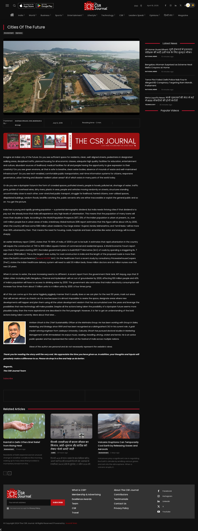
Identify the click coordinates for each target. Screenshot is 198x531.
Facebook (167, 491)
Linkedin (166, 501)
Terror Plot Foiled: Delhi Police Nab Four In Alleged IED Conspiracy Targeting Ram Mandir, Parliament (168, 82)
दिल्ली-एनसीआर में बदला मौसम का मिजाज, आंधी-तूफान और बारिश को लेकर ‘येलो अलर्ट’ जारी (70, 446)
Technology (150, 105)
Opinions (19, 33)
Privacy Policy (35, 508)
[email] (29, 502)
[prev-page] (5, 473)
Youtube (166, 511)
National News (151, 56)
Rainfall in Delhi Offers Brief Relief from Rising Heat (21, 444)
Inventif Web (71, 523)
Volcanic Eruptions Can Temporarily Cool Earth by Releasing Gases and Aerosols (118, 446)
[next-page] (9, 473)
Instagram (167, 496)
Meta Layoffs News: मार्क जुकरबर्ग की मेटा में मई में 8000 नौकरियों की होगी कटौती (169, 99)
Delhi (53, 453)
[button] (14, 5)
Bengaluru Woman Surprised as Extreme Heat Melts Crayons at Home (168, 66)
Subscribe (8, 378)
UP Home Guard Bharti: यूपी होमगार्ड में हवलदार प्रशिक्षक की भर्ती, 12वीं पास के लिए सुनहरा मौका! (168, 51)
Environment (8, 33)
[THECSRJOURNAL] (96, 5)
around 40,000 (43, 258)
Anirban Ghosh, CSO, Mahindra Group (28, 123)
